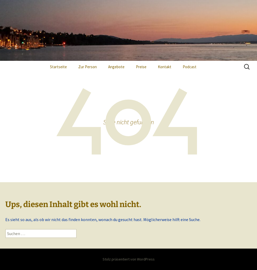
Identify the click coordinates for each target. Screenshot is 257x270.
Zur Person (87, 66)
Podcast (189, 66)
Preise (141, 66)
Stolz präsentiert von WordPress (129, 259)
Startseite (58, 66)
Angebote (116, 66)
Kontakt (164, 66)
